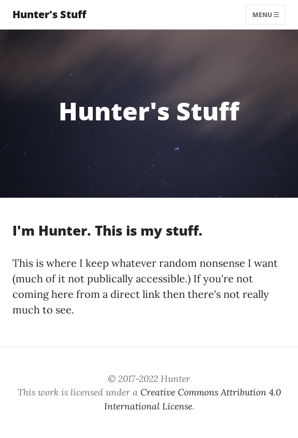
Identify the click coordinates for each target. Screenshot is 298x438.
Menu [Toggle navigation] (265, 14)
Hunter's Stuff (49, 14)
